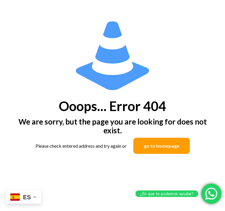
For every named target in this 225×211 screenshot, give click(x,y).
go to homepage (161, 146)
